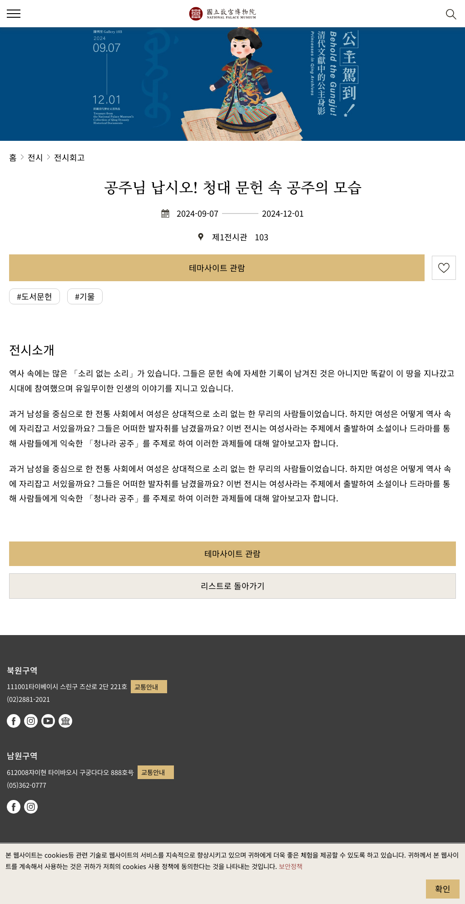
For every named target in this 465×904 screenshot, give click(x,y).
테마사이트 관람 (217, 267)
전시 (35, 157)
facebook (13, 721)
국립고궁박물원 (222, 13)
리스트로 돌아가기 (233, 585)
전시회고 (69, 157)
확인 (442, 888)
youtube (48, 721)
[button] (428, 13)
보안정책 (290, 866)
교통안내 (146, 686)
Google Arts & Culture (65, 721)
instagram (31, 721)
